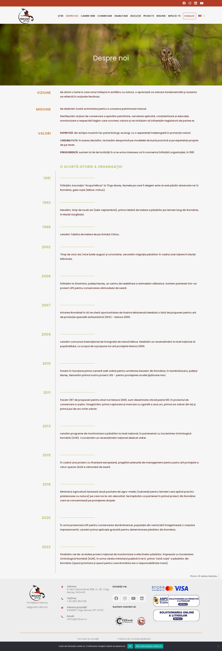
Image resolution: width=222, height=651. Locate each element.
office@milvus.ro (77, 619)
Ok (130, 646)
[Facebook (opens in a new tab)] (184, 3)
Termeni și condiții (88, 639)
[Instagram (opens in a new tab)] (190, 3)
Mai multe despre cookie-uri (149, 646)
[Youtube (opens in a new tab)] (201, 3)
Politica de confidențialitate (134, 639)
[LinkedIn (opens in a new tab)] (196, 3)
